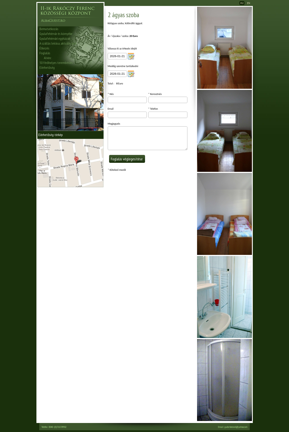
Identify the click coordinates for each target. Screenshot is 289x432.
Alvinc (47, 58)
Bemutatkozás (48, 29)
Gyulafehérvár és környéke (55, 33)
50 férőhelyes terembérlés (56, 62)
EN (248, 3)
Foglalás (44, 53)
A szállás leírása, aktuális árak (58, 43)
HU (242, 3)
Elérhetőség (47, 67)
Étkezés (44, 48)
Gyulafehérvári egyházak (54, 38)
